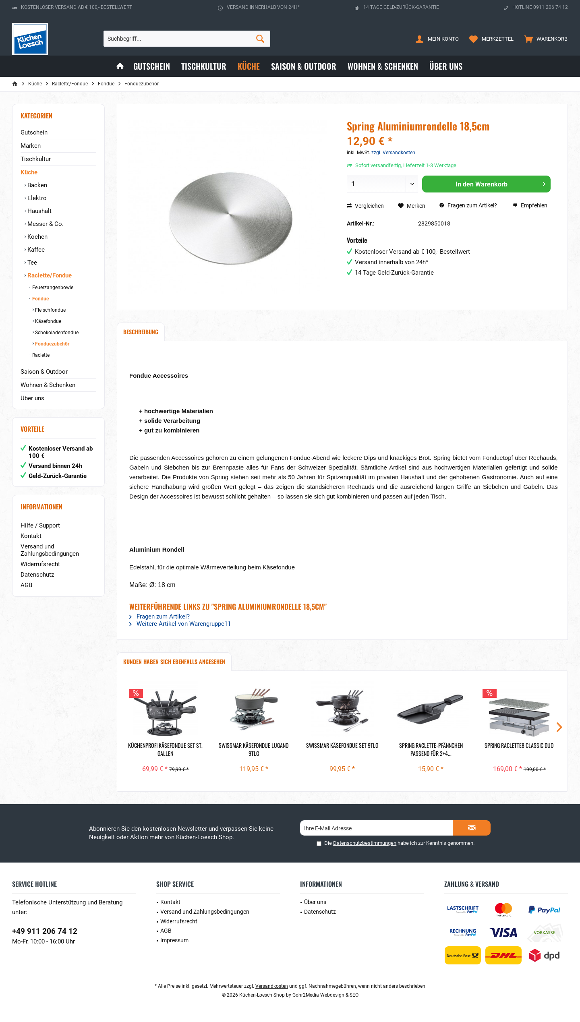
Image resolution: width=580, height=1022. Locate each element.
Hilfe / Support (40, 525)
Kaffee (35, 249)
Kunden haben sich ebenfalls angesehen (174, 661)
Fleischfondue (50, 310)
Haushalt (39, 211)
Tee (31, 262)
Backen (36, 185)
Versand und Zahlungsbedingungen (50, 550)
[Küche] (248, 66)
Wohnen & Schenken (48, 385)
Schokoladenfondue (56, 332)
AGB (26, 585)
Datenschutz (37, 574)
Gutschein (34, 132)
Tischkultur (36, 159)
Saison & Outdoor (44, 371)
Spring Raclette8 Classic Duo (519, 745)
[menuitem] (544, 39)
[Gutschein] (152, 66)
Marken (31, 145)
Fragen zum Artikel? (468, 205)
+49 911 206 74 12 (44, 931)
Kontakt (31, 536)
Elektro (36, 198)
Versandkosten (271, 986)
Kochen (37, 236)
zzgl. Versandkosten (393, 152)
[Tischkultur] (204, 66)
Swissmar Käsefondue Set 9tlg (342, 745)
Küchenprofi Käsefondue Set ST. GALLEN (165, 749)
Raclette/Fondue (49, 275)
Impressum (174, 940)
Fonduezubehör (51, 344)
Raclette (40, 355)
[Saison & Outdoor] (303, 66)
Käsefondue (47, 321)
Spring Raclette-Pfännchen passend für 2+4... (431, 749)
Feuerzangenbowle (52, 287)
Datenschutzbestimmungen (364, 843)
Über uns (32, 398)
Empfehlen (530, 205)
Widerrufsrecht (40, 564)
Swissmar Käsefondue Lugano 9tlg (254, 749)
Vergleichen (365, 206)
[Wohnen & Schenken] (383, 66)
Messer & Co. (45, 224)
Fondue (40, 299)
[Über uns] (446, 66)
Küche (29, 172)
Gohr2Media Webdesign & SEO (325, 995)
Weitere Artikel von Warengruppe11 (180, 623)
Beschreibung (140, 331)
